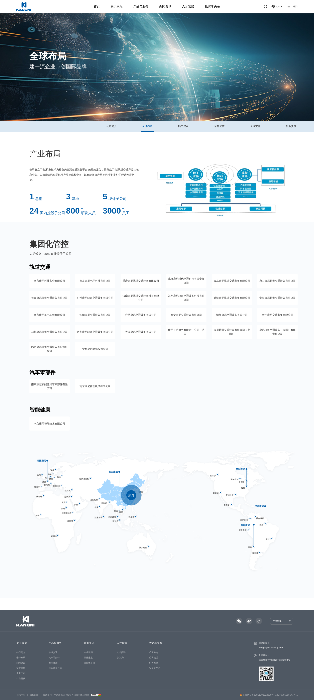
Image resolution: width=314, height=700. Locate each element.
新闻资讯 (165, 6)
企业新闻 (88, 652)
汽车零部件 (54, 657)
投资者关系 (212, 6)
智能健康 (53, 663)
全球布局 (147, 126)
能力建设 (183, 126)
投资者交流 (154, 668)
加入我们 (121, 657)
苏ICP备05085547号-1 (286, 695)
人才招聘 (121, 652)
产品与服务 (140, 6)
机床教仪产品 (55, 668)
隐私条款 (34, 695)
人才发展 (188, 6)
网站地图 (20, 695)
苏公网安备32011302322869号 (257, 695)
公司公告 (153, 652)
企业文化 (255, 126)
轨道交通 (53, 652)
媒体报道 (88, 657)
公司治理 (153, 657)
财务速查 (153, 663)
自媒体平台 (89, 663)
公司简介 (111, 126)
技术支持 (47, 695)
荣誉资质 (219, 126)
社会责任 (291, 126)
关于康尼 (117, 6)
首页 (97, 6)
